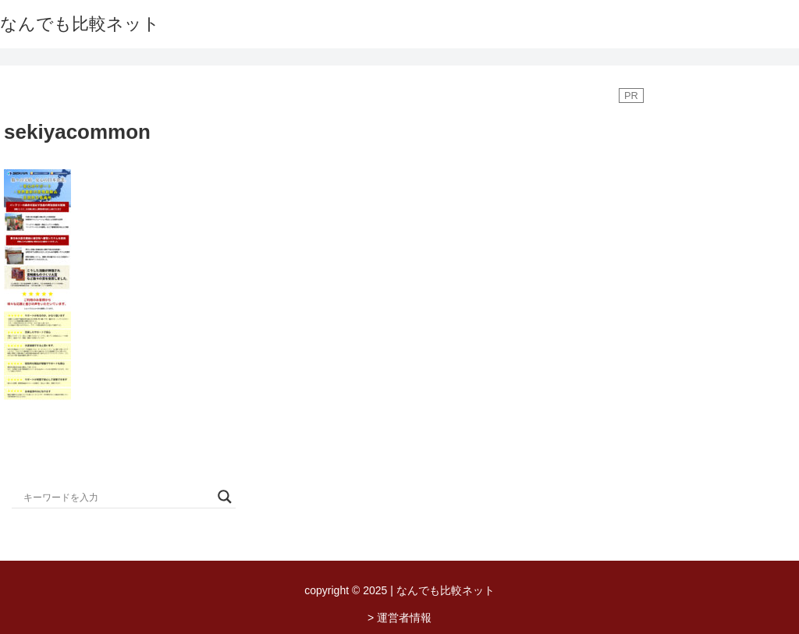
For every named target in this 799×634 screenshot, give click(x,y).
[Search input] (116, 497)
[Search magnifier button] (225, 497)
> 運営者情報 (399, 617)
